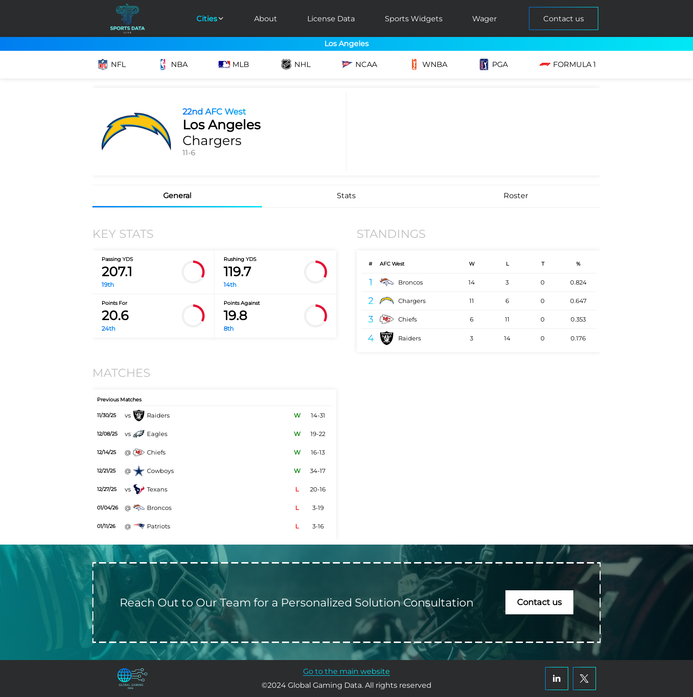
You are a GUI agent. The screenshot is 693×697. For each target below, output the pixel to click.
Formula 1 (567, 64)
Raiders (400, 338)
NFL (111, 64)
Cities (210, 18)
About (265, 18)
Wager (484, 18)
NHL (295, 64)
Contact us (563, 18)
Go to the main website (346, 671)
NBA (172, 64)
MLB (234, 64)
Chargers (403, 301)
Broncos (401, 282)
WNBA (427, 64)
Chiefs (398, 319)
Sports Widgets (414, 18)
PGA (493, 64)
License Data (331, 18)
